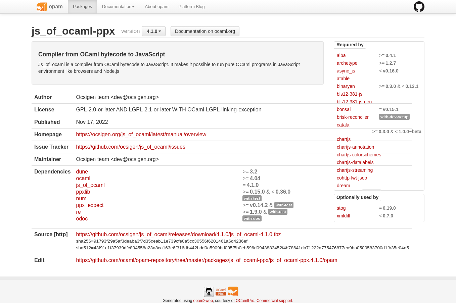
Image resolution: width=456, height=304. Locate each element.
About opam (156, 6)
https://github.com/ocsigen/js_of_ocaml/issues (130, 147)
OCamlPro (245, 300)
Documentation (118, 6)
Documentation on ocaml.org (205, 31)
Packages (82, 6)
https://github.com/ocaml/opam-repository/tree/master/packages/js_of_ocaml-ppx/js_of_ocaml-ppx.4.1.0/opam (206, 260)
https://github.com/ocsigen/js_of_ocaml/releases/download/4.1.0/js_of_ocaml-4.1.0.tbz (178, 234)
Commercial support (274, 300)
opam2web (203, 300)
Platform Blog (192, 6)
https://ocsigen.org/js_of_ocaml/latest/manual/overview (141, 134)
